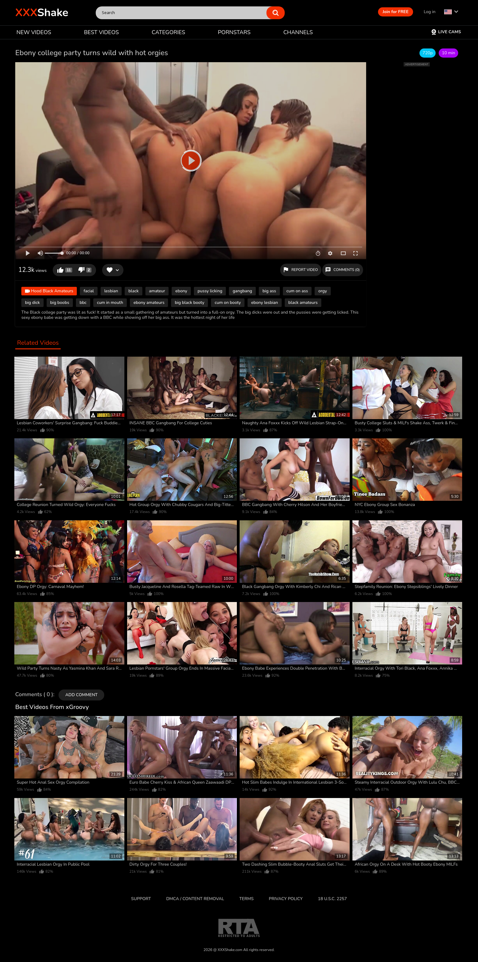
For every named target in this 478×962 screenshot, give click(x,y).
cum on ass (297, 291)
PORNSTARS (234, 32)
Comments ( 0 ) (34, 694)
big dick (32, 302)
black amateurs (303, 302)
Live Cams (446, 32)
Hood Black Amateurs (49, 291)
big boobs (59, 302)
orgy (322, 291)
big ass (269, 291)
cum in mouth (110, 302)
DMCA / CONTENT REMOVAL (195, 899)
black (133, 291)
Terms (246, 899)
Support (141, 899)
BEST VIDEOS (101, 32)
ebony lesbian (264, 302)
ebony (181, 291)
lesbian (111, 291)
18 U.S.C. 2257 (332, 899)
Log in (429, 12)
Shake (41, 12)
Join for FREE (395, 12)
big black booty (189, 302)
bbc (83, 302)
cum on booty (228, 302)
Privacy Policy (286, 899)
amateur (157, 291)
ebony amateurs (149, 302)
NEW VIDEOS (33, 32)
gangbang (242, 291)
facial (89, 291)
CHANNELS (298, 32)
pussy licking (210, 291)
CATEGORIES (168, 32)
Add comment (81, 695)
